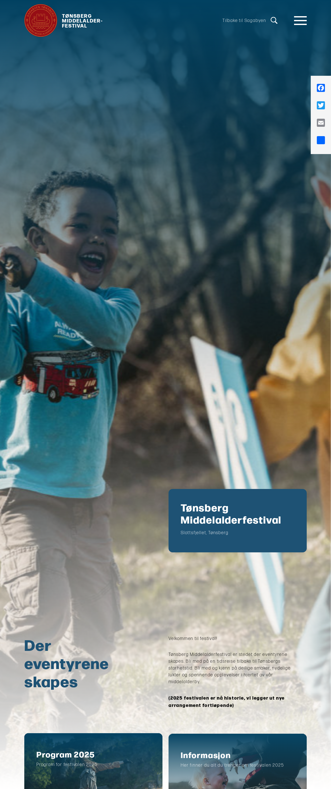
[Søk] (274, 20)
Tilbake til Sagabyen (244, 20)
